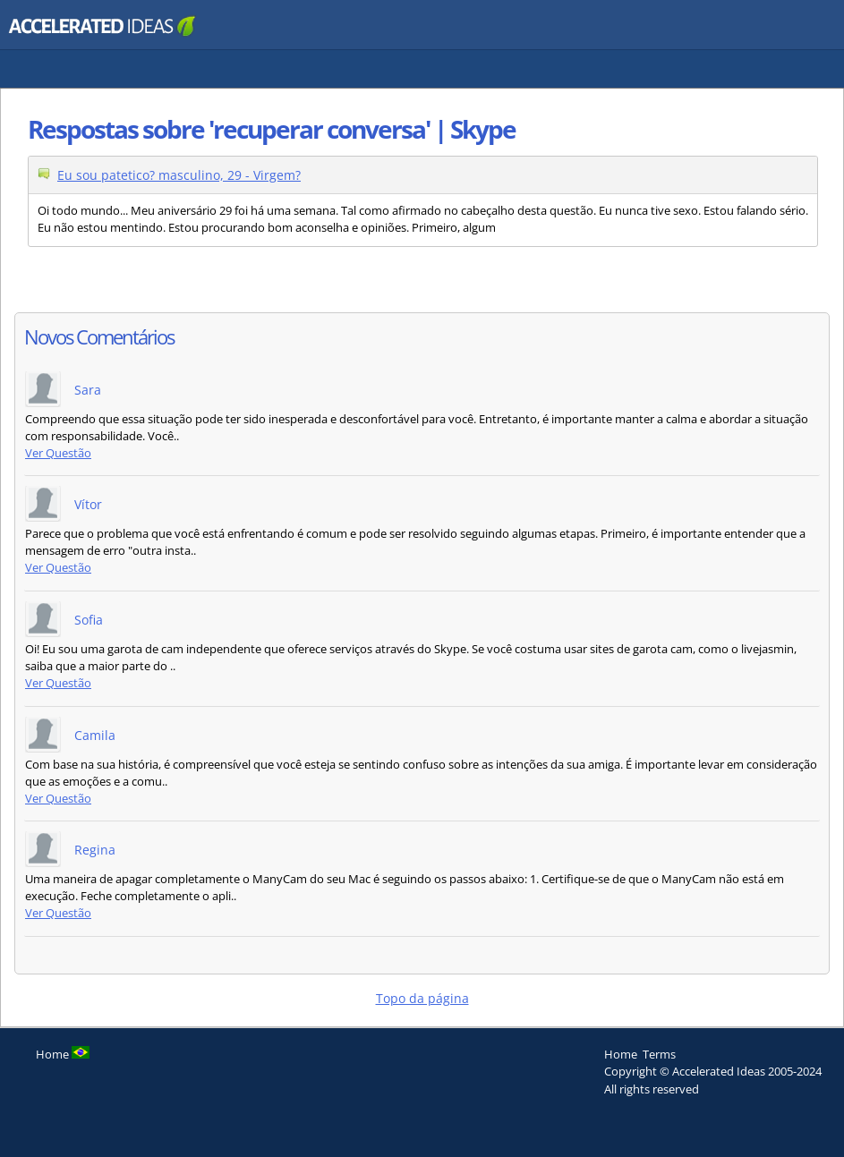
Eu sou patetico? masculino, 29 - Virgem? (179, 174)
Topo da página (422, 998)
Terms (659, 1054)
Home (620, 1054)
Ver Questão (58, 453)
